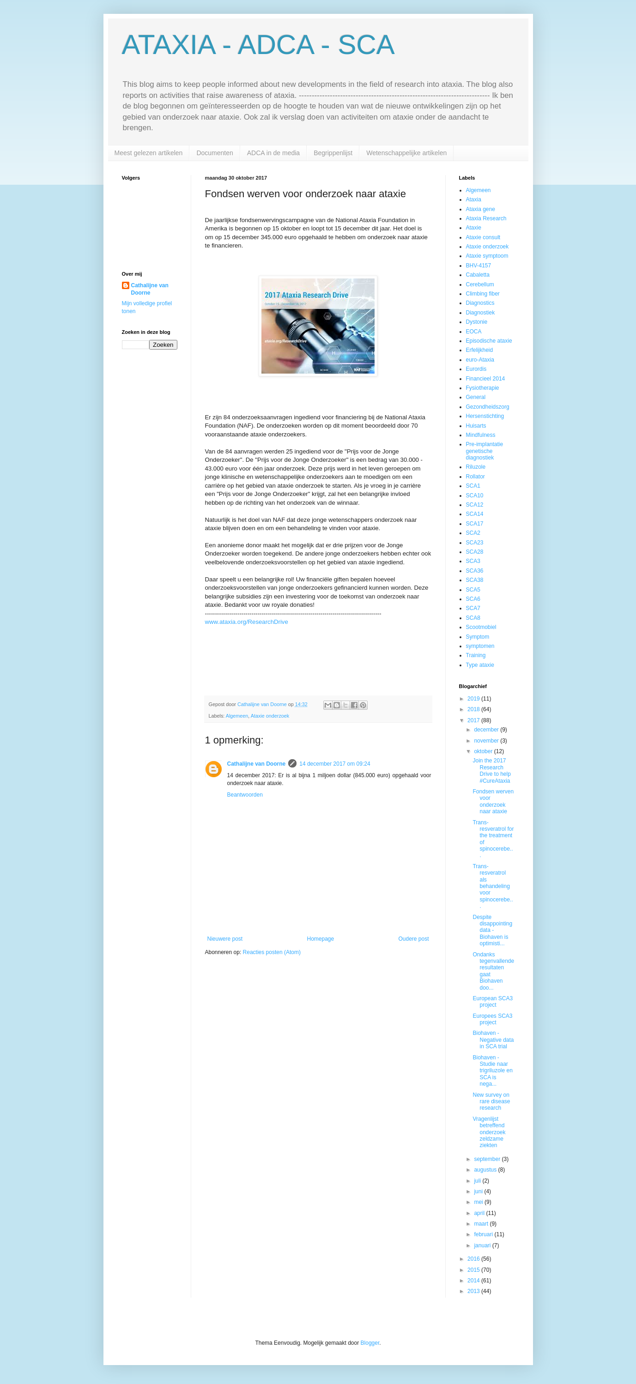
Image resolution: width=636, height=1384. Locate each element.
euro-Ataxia (480, 360)
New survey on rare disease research (491, 1102)
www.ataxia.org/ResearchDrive (246, 621)
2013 (474, 1291)
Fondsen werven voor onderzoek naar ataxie (493, 801)
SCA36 (475, 571)
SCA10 (475, 495)
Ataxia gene (480, 209)
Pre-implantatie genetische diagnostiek (484, 451)
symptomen (480, 646)
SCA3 (473, 561)
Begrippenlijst (333, 153)
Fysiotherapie (482, 388)
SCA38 (475, 580)
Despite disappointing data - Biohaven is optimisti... (492, 930)
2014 (474, 1280)
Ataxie (473, 227)
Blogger (370, 1343)
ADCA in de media (273, 153)
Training (476, 655)
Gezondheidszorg (487, 407)
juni (479, 1191)
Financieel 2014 (485, 378)
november (487, 740)
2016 (474, 1259)
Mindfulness (481, 435)
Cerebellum (480, 284)
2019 (474, 698)
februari (484, 1234)
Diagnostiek (480, 312)
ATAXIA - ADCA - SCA (258, 44)
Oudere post (413, 939)
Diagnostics (480, 303)
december (487, 729)
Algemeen (237, 716)
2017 (474, 720)
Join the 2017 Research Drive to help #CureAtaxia (491, 770)
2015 (474, 1270)
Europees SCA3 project (492, 1019)
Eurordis (476, 369)
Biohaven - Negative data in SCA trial (493, 1040)
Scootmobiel (481, 627)
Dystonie (477, 322)
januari (483, 1245)
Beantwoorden (245, 795)
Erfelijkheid (479, 350)
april (480, 1213)
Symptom (478, 637)
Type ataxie (480, 665)
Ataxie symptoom (487, 256)
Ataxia (473, 199)
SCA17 (475, 523)
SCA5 (473, 589)
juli (478, 1181)
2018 (474, 709)
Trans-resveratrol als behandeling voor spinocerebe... (492, 886)
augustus (486, 1169)
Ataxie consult (483, 237)
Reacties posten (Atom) (272, 952)
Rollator (475, 476)
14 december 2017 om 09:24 (334, 764)
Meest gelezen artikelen (149, 153)
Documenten (214, 153)
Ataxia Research (486, 218)
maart (482, 1224)
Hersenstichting (485, 416)
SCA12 (475, 505)
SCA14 (475, 514)
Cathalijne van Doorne (256, 764)
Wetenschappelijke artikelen (406, 153)
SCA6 (473, 599)
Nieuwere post (225, 939)
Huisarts (476, 426)
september (488, 1159)
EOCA (474, 331)
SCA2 (473, 533)
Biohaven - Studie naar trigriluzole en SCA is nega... (492, 1071)
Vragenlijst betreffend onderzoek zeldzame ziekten (488, 1132)
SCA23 (475, 542)
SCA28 (475, 552)
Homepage (320, 939)
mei (479, 1202)
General (476, 397)
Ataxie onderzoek (270, 716)
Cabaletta (478, 275)
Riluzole (476, 467)
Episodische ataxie (489, 341)
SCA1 (473, 486)
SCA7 (473, 608)
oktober (484, 751)
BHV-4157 (478, 265)
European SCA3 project (492, 1001)
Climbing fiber (483, 293)
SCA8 (473, 618)
